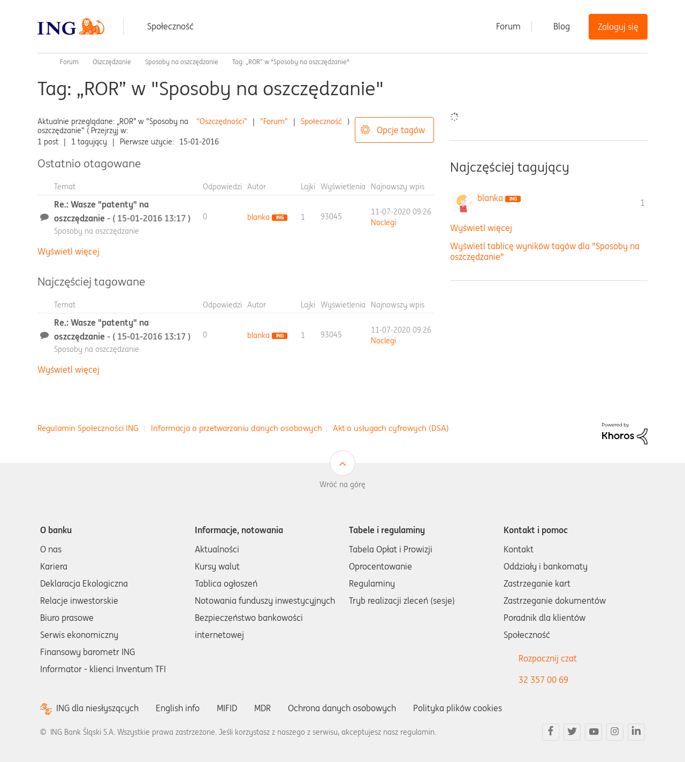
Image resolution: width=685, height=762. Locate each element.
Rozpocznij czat (548, 658)
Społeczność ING (41, 62)
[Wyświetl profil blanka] (258, 217)
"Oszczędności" (221, 121)
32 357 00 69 (543, 679)
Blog (561, 26)
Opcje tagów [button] (401, 130)
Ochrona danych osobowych (342, 708)
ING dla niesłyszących (97, 708)
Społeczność (170, 26)
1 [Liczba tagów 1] (642, 202)
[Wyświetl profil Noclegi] (383, 222)
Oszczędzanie (112, 62)
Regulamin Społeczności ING (88, 428)
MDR (262, 708)
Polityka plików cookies (457, 708)
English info (178, 708)
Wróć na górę (342, 484)
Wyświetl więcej (68, 251)
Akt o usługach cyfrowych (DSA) (391, 428)
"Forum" (274, 121)
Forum (508, 26)
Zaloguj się (618, 26)
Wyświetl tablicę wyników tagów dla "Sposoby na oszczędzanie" (545, 251)
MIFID (227, 708)
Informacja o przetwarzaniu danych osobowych (236, 428)
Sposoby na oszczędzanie (181, 62)
